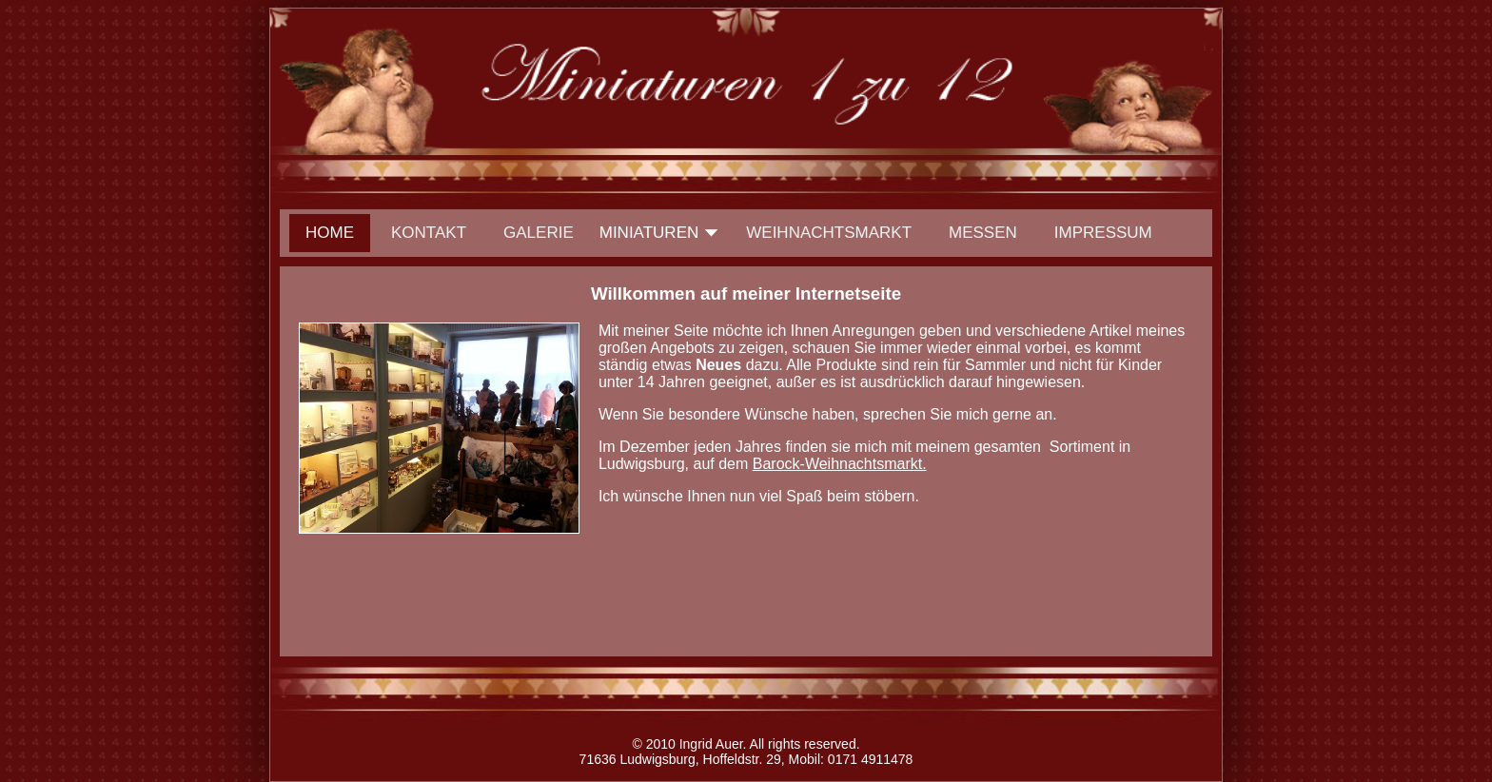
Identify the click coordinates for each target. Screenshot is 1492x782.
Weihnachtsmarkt (829, 233)
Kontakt (428, 233)
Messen (983, 233)
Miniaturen (649, 233)
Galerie (538, 233)
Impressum (1103, 233)
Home (329, 233)
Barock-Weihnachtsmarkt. (840, 464)
